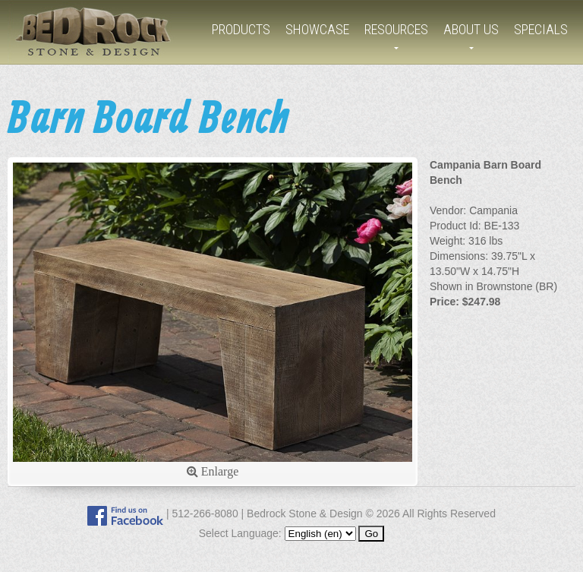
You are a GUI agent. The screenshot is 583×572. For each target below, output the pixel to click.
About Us (471, 29)
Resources (396, 29)
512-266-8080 (205, 513)
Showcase (317, 29)
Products (241, 29)
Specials (541, 29)
